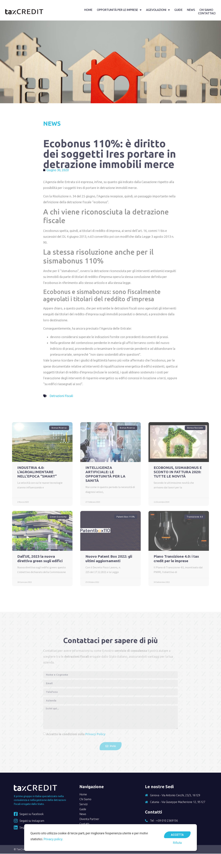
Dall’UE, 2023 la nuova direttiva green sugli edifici (40, 559)
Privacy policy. (53, 839)
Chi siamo (206, 10)
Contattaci (206, 13)
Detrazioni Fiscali (61, 396)
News (191, 10)
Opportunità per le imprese (119, 10)
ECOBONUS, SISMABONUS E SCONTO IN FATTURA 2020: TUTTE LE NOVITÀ (178, 472)
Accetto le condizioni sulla (75, 734)
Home (88, 10)
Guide (178, 10)
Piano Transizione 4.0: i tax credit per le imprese (176, 559)
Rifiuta (177, 843)
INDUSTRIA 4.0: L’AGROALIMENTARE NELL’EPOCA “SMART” (37, 472)
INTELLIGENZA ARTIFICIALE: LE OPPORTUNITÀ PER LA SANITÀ (105, 474)
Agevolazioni (158, 10)
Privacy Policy (95, 734)
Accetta (177, 834)
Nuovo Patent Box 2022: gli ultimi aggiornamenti (108, 559)
